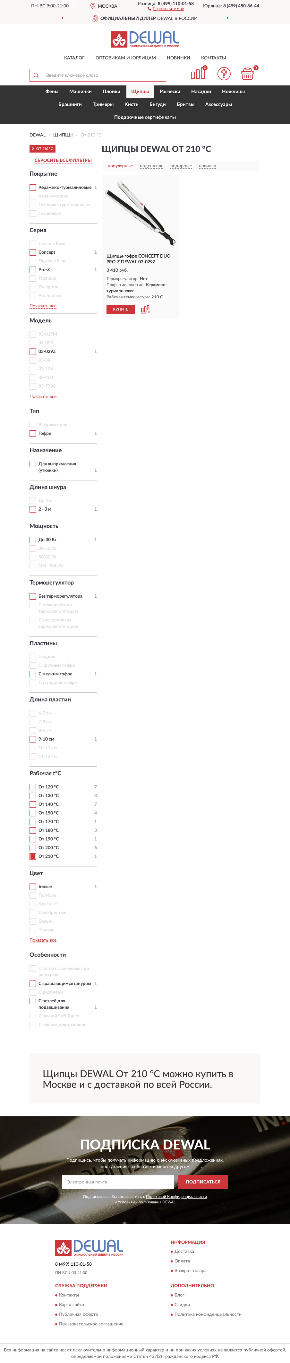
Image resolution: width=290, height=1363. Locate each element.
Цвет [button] (36, 873)
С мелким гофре (55, 674)
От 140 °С (48, 804)
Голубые (47, 895)
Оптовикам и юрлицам (126, 58)
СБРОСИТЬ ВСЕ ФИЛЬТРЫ (63, 160)
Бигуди (157, 104)
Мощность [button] (44, 526)
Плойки (111, 91)
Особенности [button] (48, 955)
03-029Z (46, 351)
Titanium (47, 278)
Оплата (182, 1261)
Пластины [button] (43, 643)
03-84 (44, 360)
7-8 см (45, 722)
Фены (52, 91)
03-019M (47, 334)
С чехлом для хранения (62, 1025)
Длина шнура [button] (48, 487)
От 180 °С (48, 830)
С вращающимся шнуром (64, 983)
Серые (45, 921)
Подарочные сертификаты (145, 117)
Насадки (201, 91)
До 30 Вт (47, 540)
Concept (46, 252)
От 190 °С (48, 839)
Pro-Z (44, 270)
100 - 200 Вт (51, 566)
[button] (166, 8)
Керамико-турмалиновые (64, 187)
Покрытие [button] (43, 174)
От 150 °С (48, 813)
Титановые (49, 213)
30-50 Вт (47, 548)
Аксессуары (218, 104)
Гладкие (46, 657)
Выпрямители (52, 425)
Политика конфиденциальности (208, 1314)
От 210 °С (48, 856)
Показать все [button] (43, 306)
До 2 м (45, 500)
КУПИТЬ (120, 309)
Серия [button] (38, 230)
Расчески (170, 91)
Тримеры (103, 104)
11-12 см (47, 756)
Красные (47, 904)
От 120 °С (48, 787)
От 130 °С (48, 796)
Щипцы (140, 91)
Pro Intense (49, 296)
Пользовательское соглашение (91, 1324)
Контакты (213, 58)
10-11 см (47, 748)
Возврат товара (191, 1271)
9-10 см (46, 739)
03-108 (45, 369)
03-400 (45, 377)
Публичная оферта (78, 1314)
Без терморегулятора (60, 596)
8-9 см (45, 730)
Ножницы (233, 91)
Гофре (44, 433)
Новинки (178, 58)
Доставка (184, 1252)
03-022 (45, 343)
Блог (179, 1295)
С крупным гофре (56, 665)
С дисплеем (50, 992)
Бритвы (185, 104)
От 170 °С (48, 822)
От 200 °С (48, 848)
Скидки (182, 1305)
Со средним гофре (57, 683)
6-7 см (45, 713)
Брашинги (70, 104)
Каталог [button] (74, 58)
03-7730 (46, 386)
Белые (45, 886)
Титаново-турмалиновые (64, 205)
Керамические (53, 196)
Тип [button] (34, 411)
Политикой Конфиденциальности (176, 1197)
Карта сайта (71, 1305)
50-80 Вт (47, 557)
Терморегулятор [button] (52, 583)
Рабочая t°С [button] (45, 774)
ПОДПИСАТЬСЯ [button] (203, 1182)
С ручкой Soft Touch (58, 1016)
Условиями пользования (139, 1202)
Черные (46, 930)
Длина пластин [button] (50, 700)
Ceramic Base (51, 244)
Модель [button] (41, 321)
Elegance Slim (51, 261)
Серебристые (52, 912)
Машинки (80, 91)
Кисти (131, 104)
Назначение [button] (46, 450)
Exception (48, 287)
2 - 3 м (44, 509)
